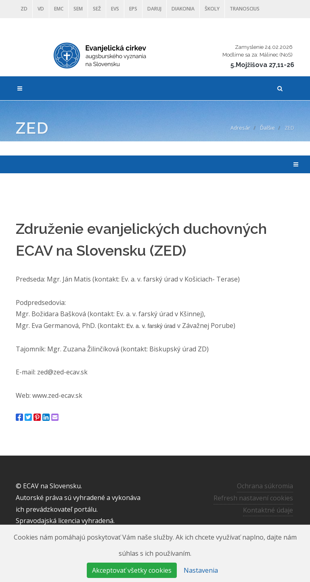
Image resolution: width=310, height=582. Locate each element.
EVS (115, 8)
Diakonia (183, 8)
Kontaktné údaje (268, 509)
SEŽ (97, 8)
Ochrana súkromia (265, 485)
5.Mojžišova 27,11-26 (262, 65)
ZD (24, 8)
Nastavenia (201, 570)
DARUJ (154, 8)
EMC (58, 8)
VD (41, 8)
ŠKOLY (212, 8)
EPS (133, 8)
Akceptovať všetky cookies (132, 570)
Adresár (240, 127)
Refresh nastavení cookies (253, 498)
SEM (78, 8)
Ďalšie (267, 127)
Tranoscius (245, 8)
